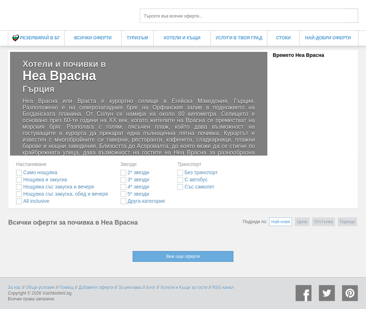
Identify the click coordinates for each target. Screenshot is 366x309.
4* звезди (134, 187)
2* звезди (134, 172)
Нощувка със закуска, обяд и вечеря (62, 194)
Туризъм (137, 37)
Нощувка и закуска (41, 179)
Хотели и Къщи (182, 37)
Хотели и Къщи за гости (184, 287)
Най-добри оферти (328, 37)
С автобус (192, 179)
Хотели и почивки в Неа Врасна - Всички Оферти (68, 13)
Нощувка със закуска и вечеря (55, 187)
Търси (352, 16)
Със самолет (195, 187)
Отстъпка (323, 221)
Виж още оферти (183, 256)
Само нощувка (36, 172)
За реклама (130, 287)
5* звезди (134, 194)
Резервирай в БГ (36, 38)
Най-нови (280, 221)
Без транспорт (197, 172)
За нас (14, 287)
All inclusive (32, 201)
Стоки (283, 37)
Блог (150, 287)
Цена (302, 221)
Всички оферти (93, 37)
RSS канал (223, 287)
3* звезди (134, 179)
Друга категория (142, 201)
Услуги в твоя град (239, 37)
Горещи (347, 221)
